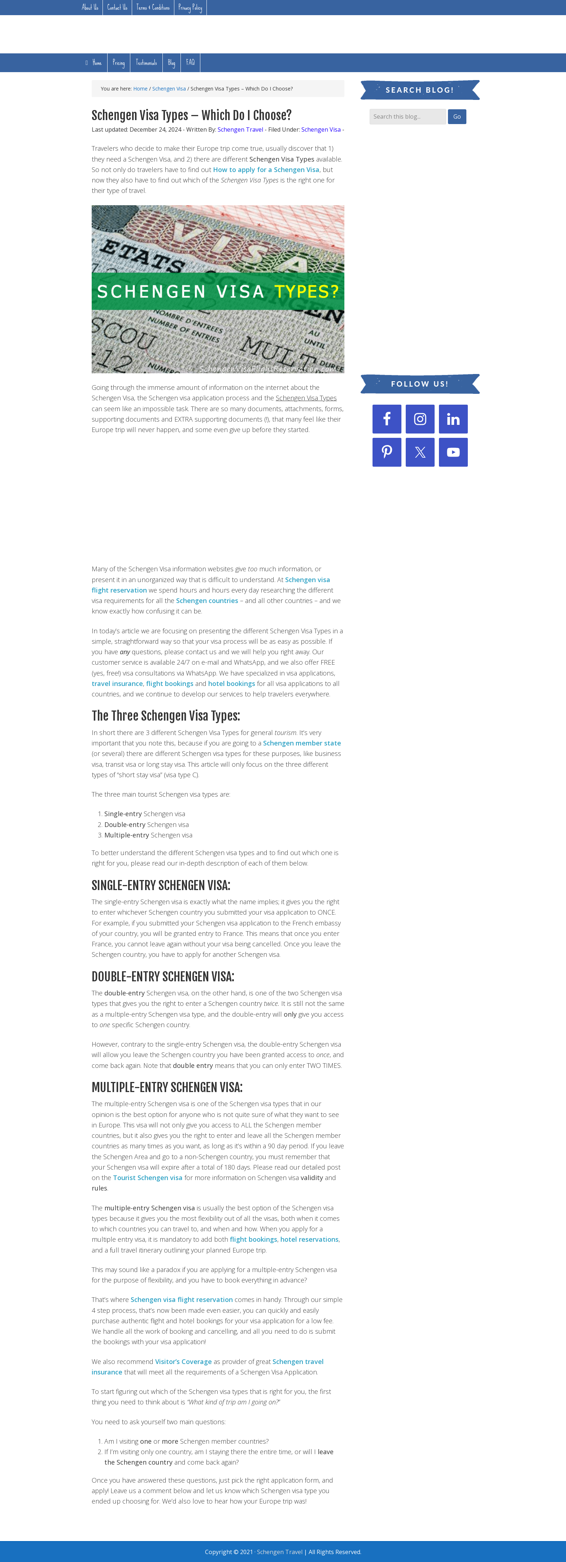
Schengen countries (207, 600)
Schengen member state (302, 743)
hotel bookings (231, 683)
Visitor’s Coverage (183, 1361)
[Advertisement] (363, 34)
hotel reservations (309, 1239)
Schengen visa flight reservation (182, 1299)
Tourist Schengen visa (148, 1177)
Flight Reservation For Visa (122, 32)
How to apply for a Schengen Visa (266, 169)
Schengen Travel (279, 1552)
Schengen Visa (321, 129)
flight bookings (169, 683)
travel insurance (117, 683)
